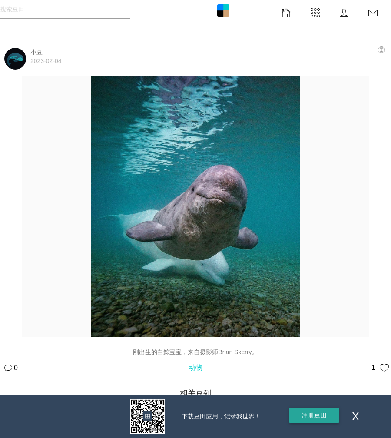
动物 (195, 367)
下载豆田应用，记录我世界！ (221, 416)
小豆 (36, 52)
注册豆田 (314, 415)
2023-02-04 (46, 60)
